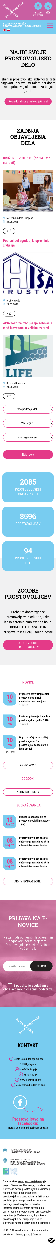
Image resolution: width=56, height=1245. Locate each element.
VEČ (9, 231)
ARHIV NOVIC (28, 765)
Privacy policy (23, 1234)
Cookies (37, 1234)
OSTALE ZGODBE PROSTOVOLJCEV (28, 645)
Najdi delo (28, 454)
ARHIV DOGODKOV (28, 792)
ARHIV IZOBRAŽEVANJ (28, 881)
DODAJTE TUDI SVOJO (26, 627)
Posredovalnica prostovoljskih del (28, 101)
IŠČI (48, 8)
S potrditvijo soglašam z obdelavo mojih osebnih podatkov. (28, 987)
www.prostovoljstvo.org (31, 1181)
